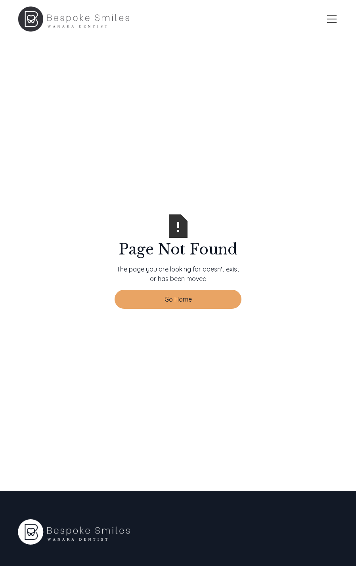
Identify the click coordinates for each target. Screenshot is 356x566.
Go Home (178, 299)
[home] (74, 19)
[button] (330, 19)
